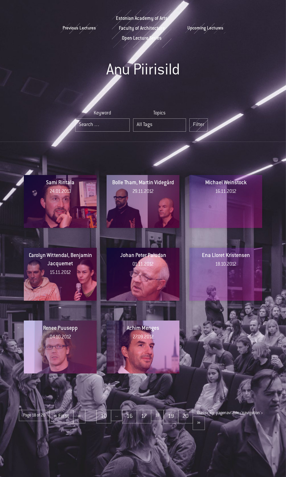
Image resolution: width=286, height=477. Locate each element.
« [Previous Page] (79, 416)
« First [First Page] (61, 416)
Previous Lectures (79, 28)
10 (104, 416)
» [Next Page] (199, 423)
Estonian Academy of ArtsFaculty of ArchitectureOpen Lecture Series (141, 29)
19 (171, 416)
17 (144, 416)
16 (129, 416)
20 (185, 416)
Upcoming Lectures (205, 28)
